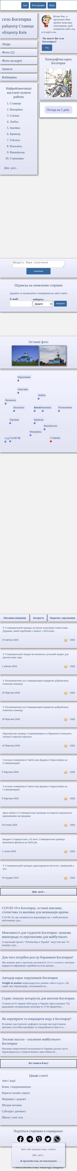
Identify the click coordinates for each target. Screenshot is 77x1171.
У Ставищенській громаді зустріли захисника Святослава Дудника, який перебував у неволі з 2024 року (35, 630)
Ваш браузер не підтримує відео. (38, 325)
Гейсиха (15, 140)
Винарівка (16, 109)
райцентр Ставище (18, 26)
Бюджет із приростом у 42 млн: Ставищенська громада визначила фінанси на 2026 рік (34, 842)
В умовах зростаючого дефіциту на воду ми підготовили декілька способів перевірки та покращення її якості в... (38, 1024)
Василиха (16, 146)
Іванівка (15, 127)
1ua (25, 5)
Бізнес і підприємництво (16, 1088)
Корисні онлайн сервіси (16, 1094)
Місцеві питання (12, 1106)
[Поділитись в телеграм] (29, 1141)
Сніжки (14, 115)
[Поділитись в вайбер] (38, 1141)
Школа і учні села (12, 1118)
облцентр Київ (14, 32)
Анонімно (38, 272)
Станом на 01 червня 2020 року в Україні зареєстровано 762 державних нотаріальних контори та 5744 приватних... (38, 1003)
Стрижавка (17, 158)
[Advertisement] (38, 219)
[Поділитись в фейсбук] (20, 1140)
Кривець (15, 134)
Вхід (51, 5)
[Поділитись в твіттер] (48, 1141)
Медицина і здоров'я (14, 1100)
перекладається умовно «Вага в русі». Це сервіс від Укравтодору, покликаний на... (38, 983)
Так (47, 48)
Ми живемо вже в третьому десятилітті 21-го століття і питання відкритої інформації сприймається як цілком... (38, 962)
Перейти (60, 305)
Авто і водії (8, 1081)
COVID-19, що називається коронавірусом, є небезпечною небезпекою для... (38, 915)
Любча (14, 121)
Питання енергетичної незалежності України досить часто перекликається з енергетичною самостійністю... (38, 1046)
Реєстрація (38, 5)
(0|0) (72, 640)
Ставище (15, 103)
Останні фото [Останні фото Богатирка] (38, 343)
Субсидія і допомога (14, 1112)
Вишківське (17, 152)
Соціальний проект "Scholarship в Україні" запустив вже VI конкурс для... (38, 940)
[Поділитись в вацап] (57, 1141)
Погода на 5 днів (58, 109)
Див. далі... (38, 1154)
